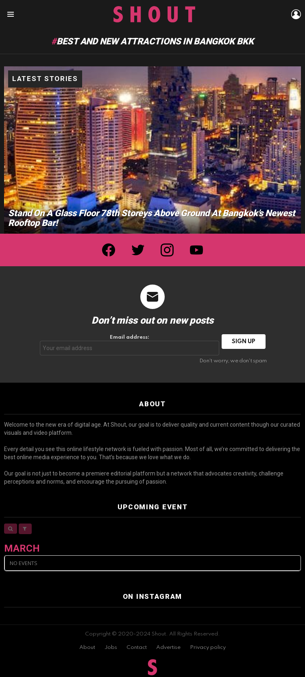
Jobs (111, 647)
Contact (136, 647)
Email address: (130, 345)
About (87, 647)
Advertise (168, 647)
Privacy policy (208, 647)
